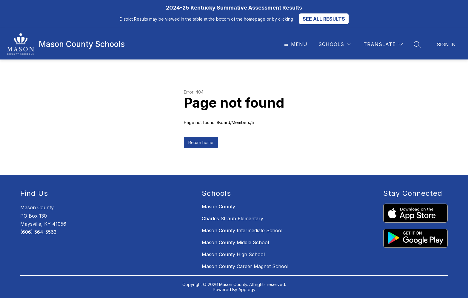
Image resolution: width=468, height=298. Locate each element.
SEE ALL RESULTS (324, 19)
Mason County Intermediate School (242, 230)
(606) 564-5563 (38, 232)
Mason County (218, 207)
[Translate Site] (383, 44)
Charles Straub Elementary (232, 218)
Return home (200, 142)
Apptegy (246, 289)
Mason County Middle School (235, 242)
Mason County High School (233, 254)
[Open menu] (295, 44)
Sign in (446, 45)
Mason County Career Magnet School (245, 266)
